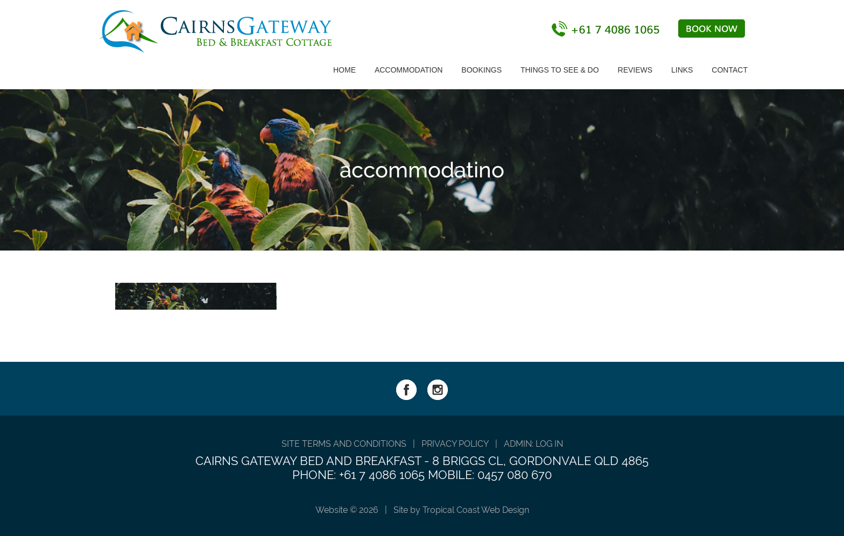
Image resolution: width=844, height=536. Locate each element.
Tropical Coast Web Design (476, 510)
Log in (549, 444)
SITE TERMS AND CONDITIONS (344, 444)
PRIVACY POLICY (455, 444)
